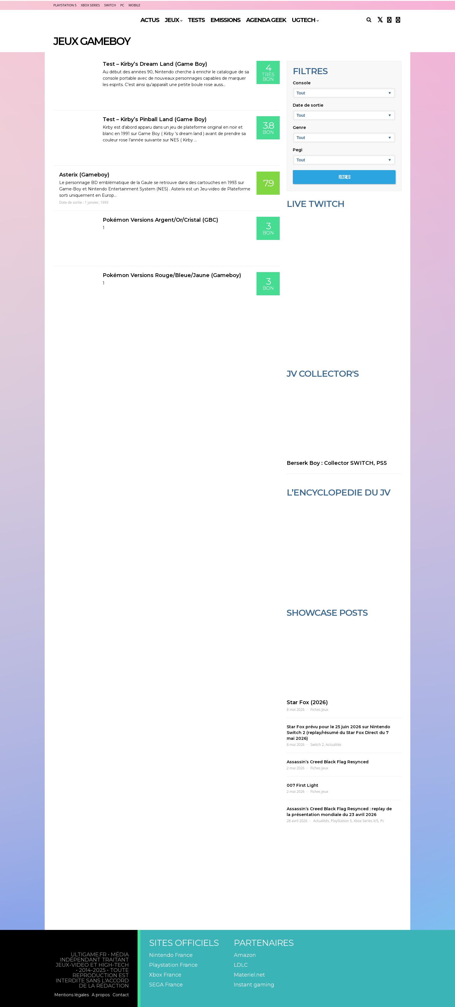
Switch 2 (317, 744)
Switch (110, 5)
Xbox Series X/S (366, 820)
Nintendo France (171, 955)
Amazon (245, 955)
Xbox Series (90, 5)
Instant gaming (254, 984)
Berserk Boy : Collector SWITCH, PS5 (337, 463)
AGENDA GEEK (266, 20)
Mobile (134, 5)
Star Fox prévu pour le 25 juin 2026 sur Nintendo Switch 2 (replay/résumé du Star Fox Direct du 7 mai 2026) (338, 732)
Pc (382, 820)
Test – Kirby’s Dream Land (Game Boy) (155, 64)
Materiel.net (249, 975)
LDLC (241, 965)
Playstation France (173, 965)
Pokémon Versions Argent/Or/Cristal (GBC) (160, 220)
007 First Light (302, 785)
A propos (101, 995)
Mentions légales (71, 995)
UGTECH (303, 20)
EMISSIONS (225, 20)
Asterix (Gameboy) (84, 175)
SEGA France (166, 984)
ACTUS (149, 20)
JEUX (172, 20)
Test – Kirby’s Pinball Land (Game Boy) (155, 119)
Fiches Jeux (319, 709)
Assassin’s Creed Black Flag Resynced (328, 761)
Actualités (333, 744)
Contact (121, 995)
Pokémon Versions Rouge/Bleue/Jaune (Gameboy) (172, 275)
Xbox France (165, 975)
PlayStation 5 (65, 5)
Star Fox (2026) (307, 702)
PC (122, 5)
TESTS (196, 20)
